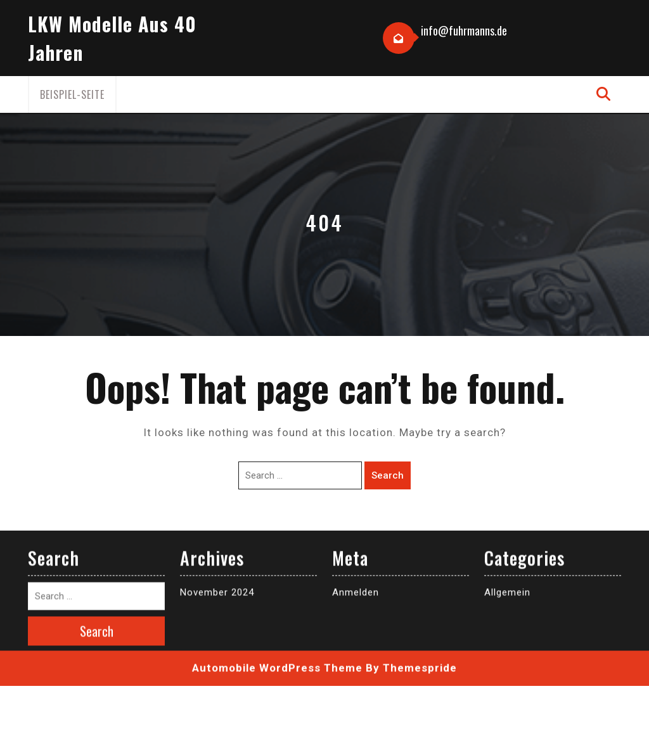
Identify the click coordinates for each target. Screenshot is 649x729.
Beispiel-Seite (72, 94)
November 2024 (217, 395)
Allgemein (507, 395)
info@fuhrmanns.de (464, 30)
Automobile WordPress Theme (277, 471)
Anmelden (355, 395)
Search (96, 434)
